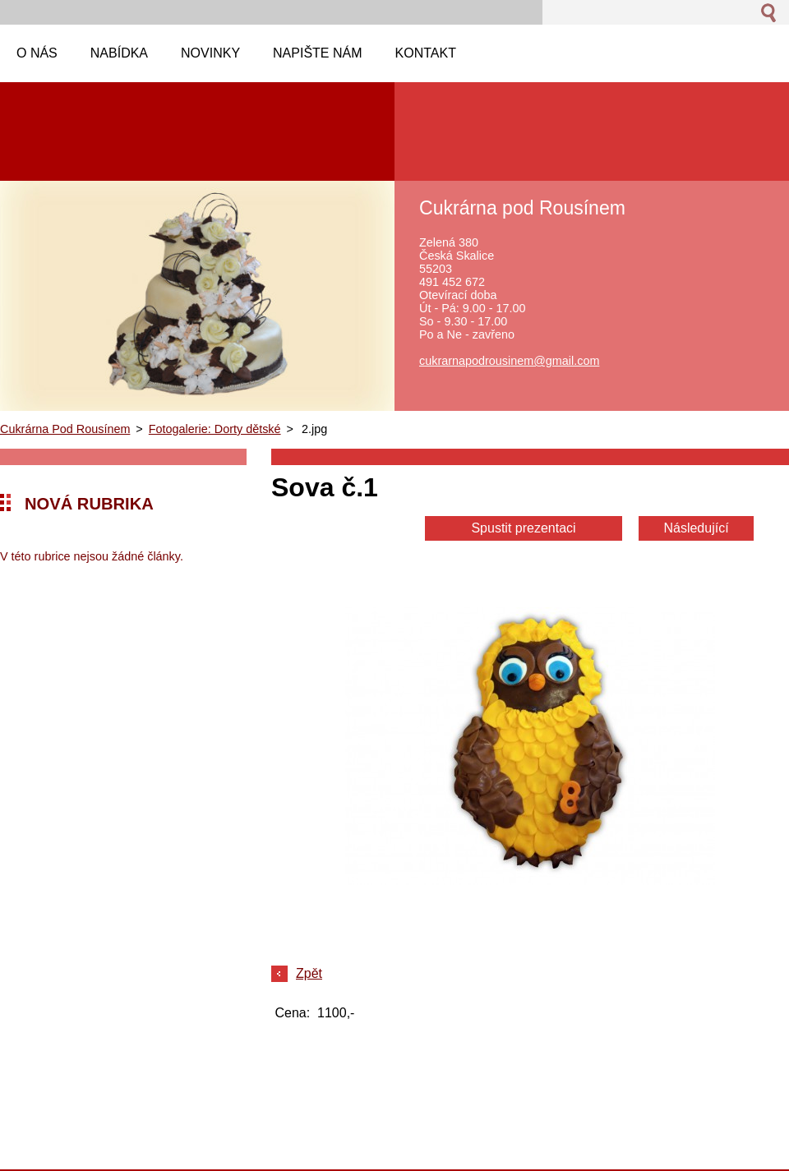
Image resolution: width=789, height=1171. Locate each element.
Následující (695, 528)
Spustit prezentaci (523, 528)
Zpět (309, 973)
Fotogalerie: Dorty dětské (215, 429)
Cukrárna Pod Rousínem (65, 429)
